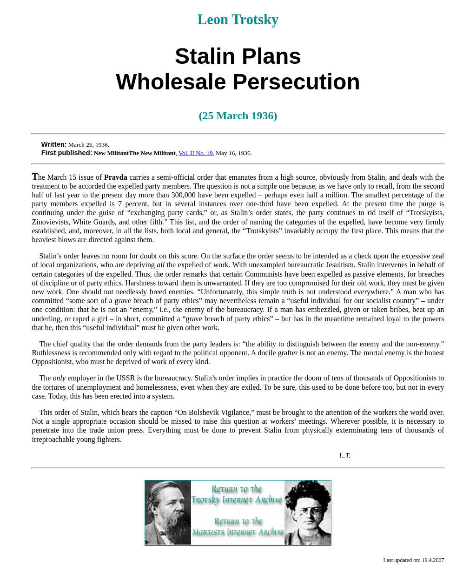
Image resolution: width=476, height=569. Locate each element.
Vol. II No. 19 (195, 152)
